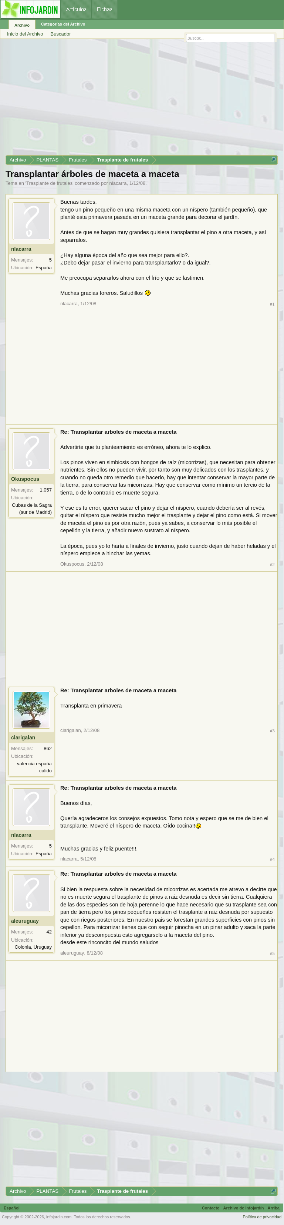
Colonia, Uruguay (33, 947)
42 (49, 932)
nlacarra (118, 183)
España (44, 267)
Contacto (211, 1208)
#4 (272, 859)
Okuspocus (25, 479)
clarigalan (23, 737)
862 (48, 748)
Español (12, 1208)
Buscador (61, 34)
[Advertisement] (142, 100)
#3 (272, 730)
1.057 (46, 490)
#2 (272, 564)
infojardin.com (58, 1217)
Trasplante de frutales (49, 183)
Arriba (274, 1208)
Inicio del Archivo (25, 34)
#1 (272, 304)
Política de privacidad (262, 1217)
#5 (272, 953)
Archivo (22, 25)
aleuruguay (25, 921)
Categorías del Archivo (63, 24)
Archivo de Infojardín (243, 1208)
